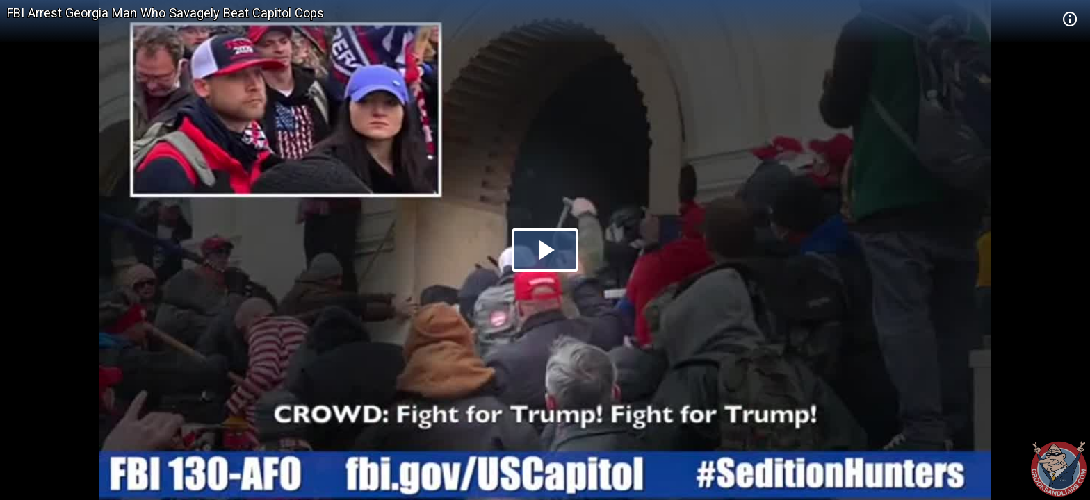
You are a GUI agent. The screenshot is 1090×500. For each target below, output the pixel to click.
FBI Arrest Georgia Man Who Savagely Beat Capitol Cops (165, 13)
